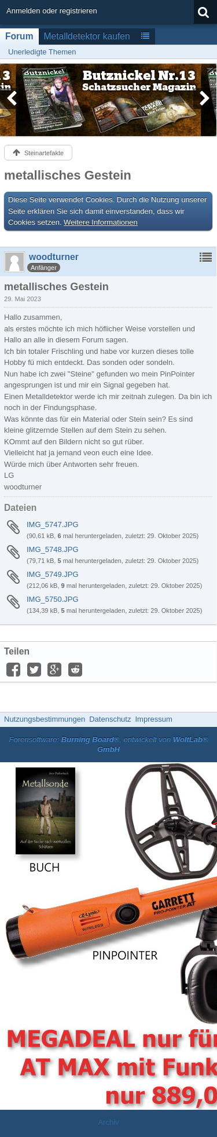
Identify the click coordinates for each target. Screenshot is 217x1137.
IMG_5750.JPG (53, 599)
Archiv (108, 1122)
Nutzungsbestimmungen (44, 719)
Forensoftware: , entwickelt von (108, 744)
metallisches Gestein (67, 175)
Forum (19, 36)
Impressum (153, 719)
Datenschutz (110, 719)
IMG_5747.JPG (53, 524)
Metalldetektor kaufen (87, 36)
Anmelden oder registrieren (51, 10)
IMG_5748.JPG (53, 549)
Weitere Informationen (101, 222)
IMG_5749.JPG (53, 574)
